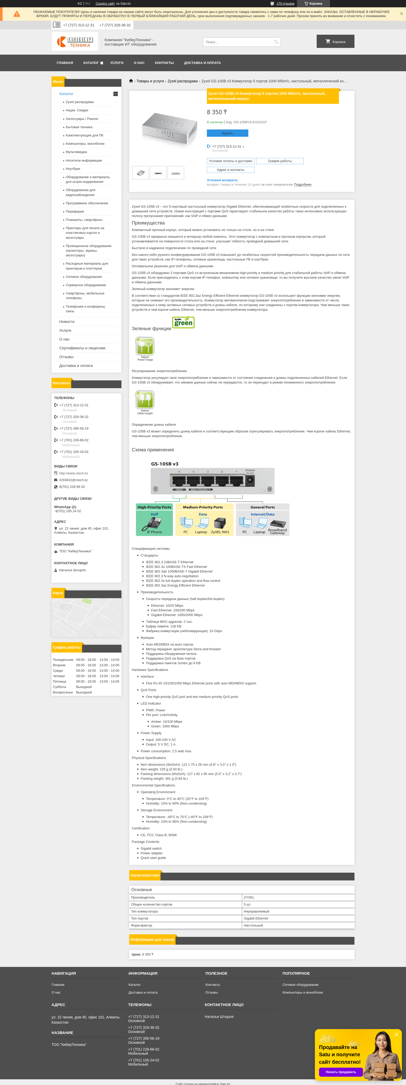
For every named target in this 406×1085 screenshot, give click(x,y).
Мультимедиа (76, 152)
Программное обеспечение (87, 203)
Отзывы (66, 357)
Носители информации (84, 160)
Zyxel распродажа (183, 81)
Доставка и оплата (202, 63)
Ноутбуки (73, 169)
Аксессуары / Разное (82, 119)
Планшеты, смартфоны (84, 220)
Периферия (75, 211)
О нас (139, 63)
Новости (66, 321)
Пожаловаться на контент (219, 1080)
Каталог (91, 63)
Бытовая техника (79, 127)
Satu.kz (225, 1075)
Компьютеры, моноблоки (85, 144)
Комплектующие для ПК (84, 135)
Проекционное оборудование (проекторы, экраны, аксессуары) (89, 250)
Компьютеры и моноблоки (302, 984)
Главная (65, 63)
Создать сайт (105, 3)
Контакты (164, 63)
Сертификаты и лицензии (82, 348)
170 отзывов (285, 3)
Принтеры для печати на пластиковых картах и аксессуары (85, 232)
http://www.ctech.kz (73, 473)
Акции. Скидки (77, 110)
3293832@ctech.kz (73, 480)
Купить (227, 133)
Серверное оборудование (86, 285)
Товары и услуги (150, 81)
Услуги (117, 63)
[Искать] (276, 42)
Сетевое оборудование (84, 277)
